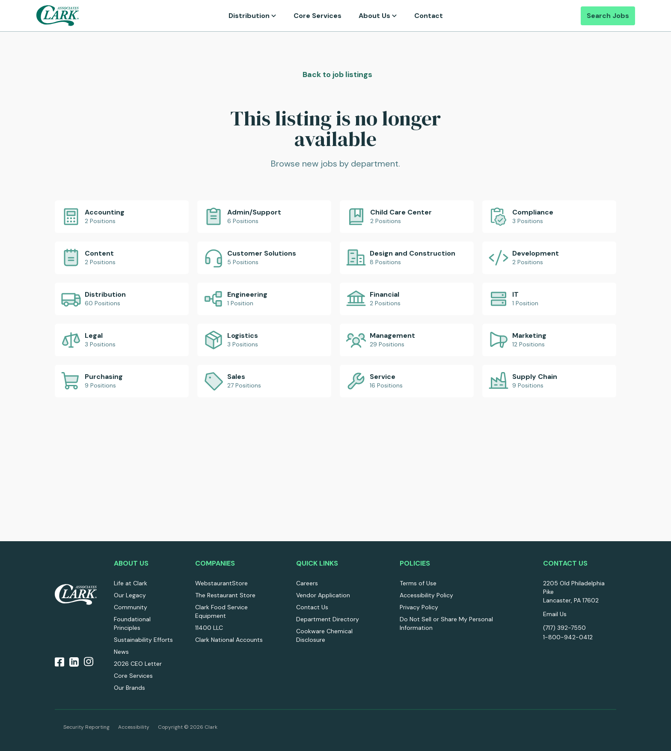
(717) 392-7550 (564, 628)
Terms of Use (418, 583)
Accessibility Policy (426, 595)
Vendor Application (323, 595)
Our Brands (129, 687)
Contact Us (312, 607)
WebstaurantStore (221, 583)
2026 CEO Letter (138, 664)
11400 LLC (209, 628)
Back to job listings (336, 74)
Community (130, 607)
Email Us (555, 614)
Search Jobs (608, 15)
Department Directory (327, 619)
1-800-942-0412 (568, 637)
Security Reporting (86, 727)
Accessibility (133, 727)
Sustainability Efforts (143, 640)
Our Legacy (130, 595)
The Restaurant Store (225, 595)
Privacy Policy (419, 607)
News (121, 652)
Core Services (317, 15)
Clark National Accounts (229, 640)
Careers (307, 583)
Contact (428, 15)
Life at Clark (130, 583)
